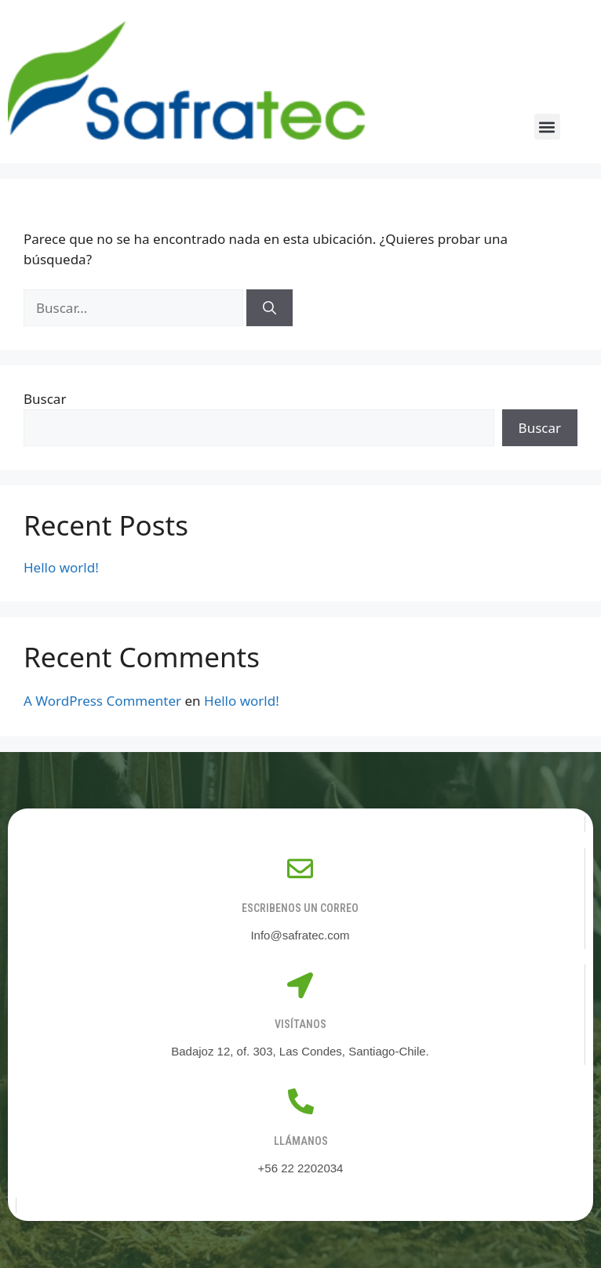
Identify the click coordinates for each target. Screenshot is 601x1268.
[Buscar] (269, 308)
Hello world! (61, 567)
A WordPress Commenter (102, 701)
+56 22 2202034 (301, 1168)
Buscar (45, 399)
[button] (547, 127)
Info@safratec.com (299, 935)
